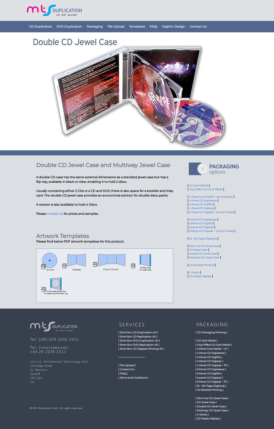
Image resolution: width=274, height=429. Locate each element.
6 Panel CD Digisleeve (203, 219)
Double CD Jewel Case (203, 253)
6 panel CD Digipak (201, 227)
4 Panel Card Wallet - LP (212, 348)
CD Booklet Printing (201, 265)
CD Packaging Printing (211, 332)
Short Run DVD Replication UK (139, 344)
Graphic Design (173, 26)
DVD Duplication (69, 26)
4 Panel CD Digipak (201, 208)
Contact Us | (127, 369)
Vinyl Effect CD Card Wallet (205, 189)
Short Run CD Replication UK (138, 336)
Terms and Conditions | (134, 377)
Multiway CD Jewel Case (204, 257)
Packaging (95, 26)
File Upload (115, 26)
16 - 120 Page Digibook (203, 238)
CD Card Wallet (198, 185)
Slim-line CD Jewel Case (204, 246)
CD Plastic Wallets (200, 276)
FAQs (153, 26)
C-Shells (194, 272)
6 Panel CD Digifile (201, 223)
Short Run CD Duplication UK (138, 332)
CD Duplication (40, 26)
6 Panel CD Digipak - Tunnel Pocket (211, 231)
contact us (55, 214)
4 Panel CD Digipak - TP (212, 365)
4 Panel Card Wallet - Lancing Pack (211, 196)
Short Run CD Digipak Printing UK (141, 348)
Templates (137, 26)
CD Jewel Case (198, 249)
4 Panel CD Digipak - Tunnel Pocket (211, 212)
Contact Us (198, 26)
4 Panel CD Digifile (201, 204)
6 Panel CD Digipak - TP (211, 381)
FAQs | (124, 373)
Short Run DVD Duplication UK (139, 340)
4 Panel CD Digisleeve (203, 200)
